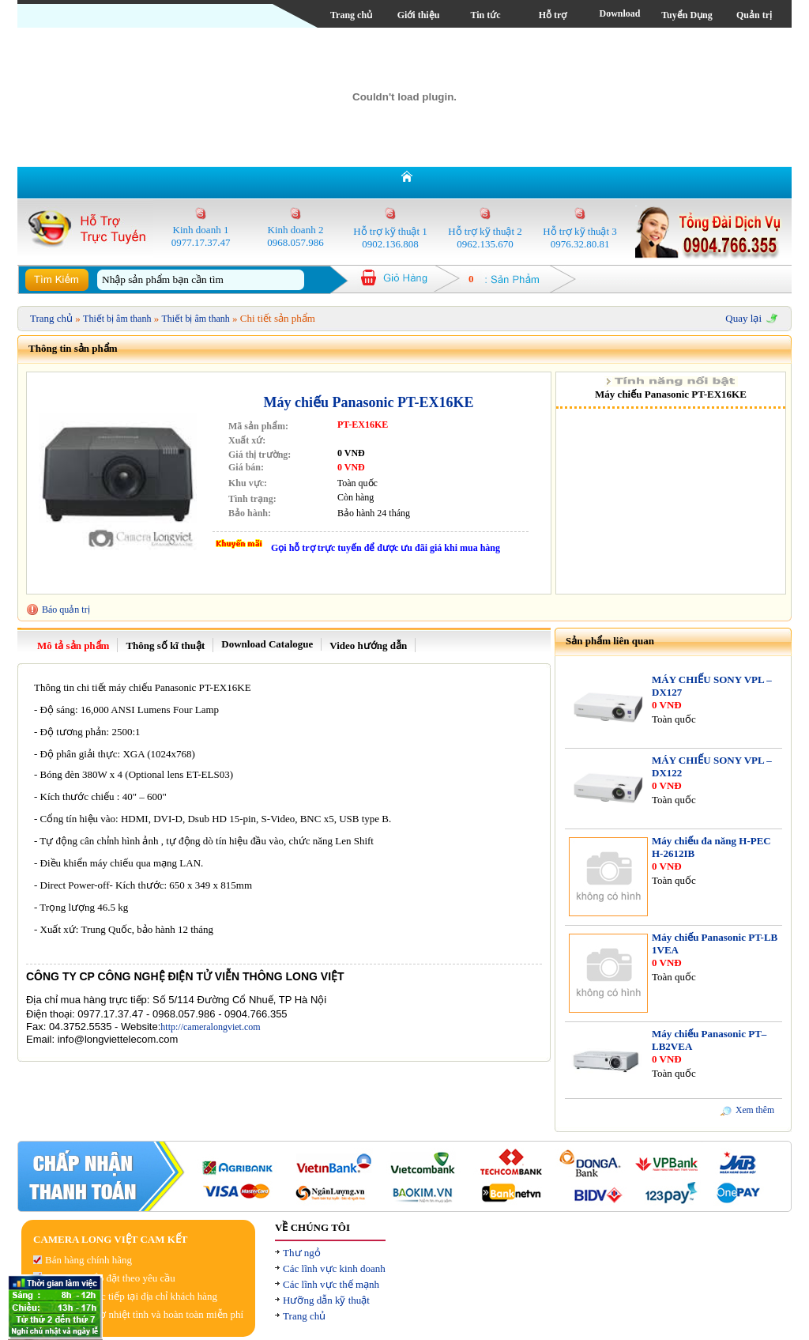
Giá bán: (246, 467)
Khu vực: (247, 483)
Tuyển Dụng (687, 15)
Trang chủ (351, 15)
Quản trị (754, 15)
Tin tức (485, 15)
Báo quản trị (66, 609)
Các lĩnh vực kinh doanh (334, 1268)
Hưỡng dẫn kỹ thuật (326, 1300)
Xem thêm (755, 1110)
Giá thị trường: (259, 454)
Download (619, 13)
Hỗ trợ (553, 15)
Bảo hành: (249, 513)
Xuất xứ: (246, 440)
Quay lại (743, 318)
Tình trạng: (252, 498)
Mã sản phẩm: (258, 426)
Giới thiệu (418, 15)
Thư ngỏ (302, 1253)
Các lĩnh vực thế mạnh (331, 1284)
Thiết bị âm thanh (117, 318)
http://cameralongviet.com (210, 1026)
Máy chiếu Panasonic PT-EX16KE (369, 402)
